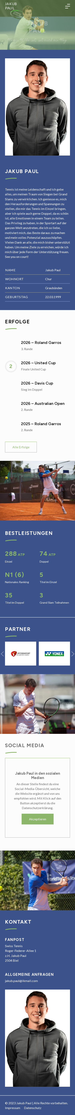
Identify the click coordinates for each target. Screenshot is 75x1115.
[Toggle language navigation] (67, 6)
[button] (2, 654)
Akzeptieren (37, 819)
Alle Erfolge (20, 447)
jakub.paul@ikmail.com (21, 981)
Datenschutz (32, 1108)
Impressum (12, 1108)
